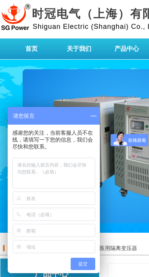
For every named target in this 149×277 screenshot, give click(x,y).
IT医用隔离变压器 (115, 248)
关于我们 (79, 48)
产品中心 (126, 48)
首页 (31, 48)
